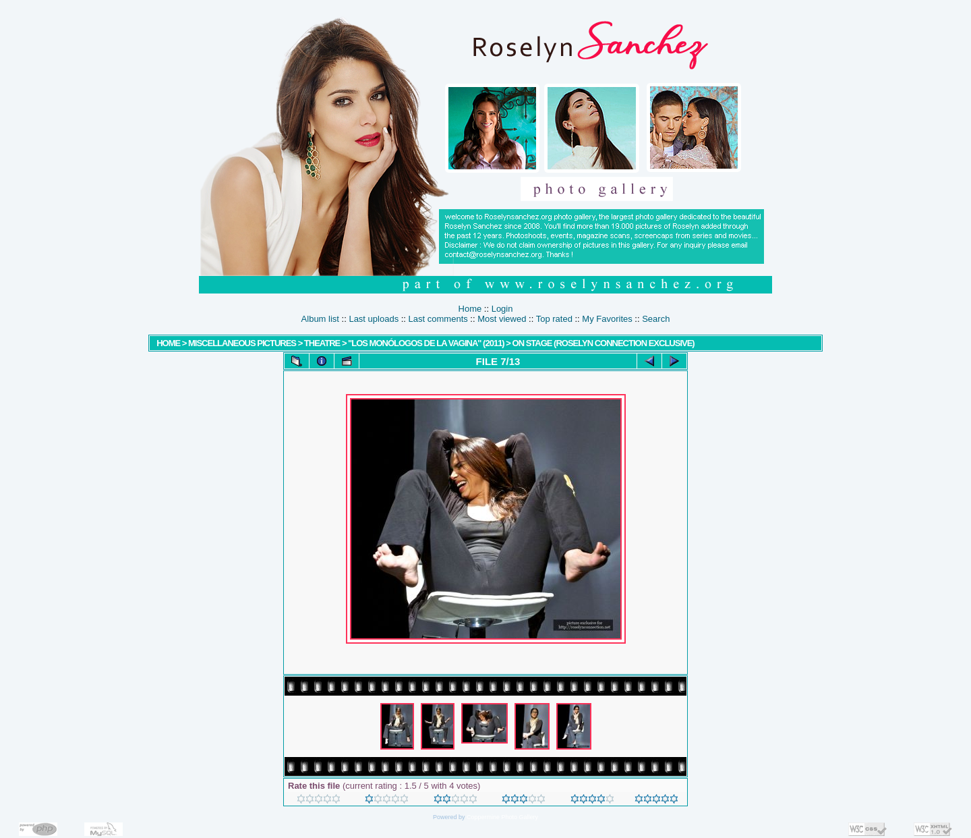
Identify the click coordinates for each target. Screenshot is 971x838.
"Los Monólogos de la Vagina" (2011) (426, 343)
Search (656, 319)
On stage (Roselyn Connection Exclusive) (603, 343)
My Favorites (607, 319)
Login (502, 309)
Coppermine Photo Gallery (502, 817)
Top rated (554, 319)
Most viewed (501, 319)
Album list (320, 319)
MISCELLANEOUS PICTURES (242, 343)
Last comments (438, 319)
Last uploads (374, 319)
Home (470, 309)
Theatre (323, 343)
